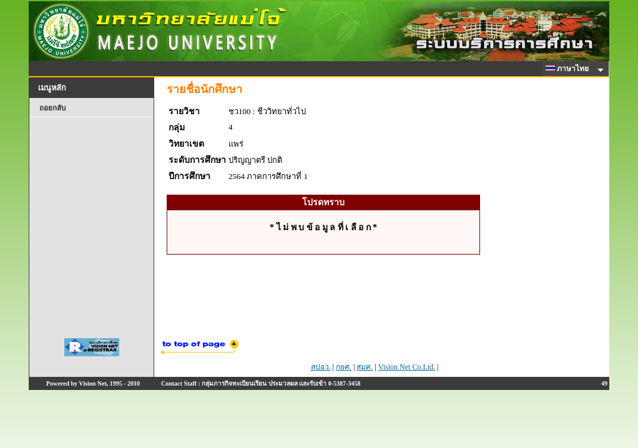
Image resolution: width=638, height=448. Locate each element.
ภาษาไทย (569, 68)
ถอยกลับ (52, 108)
